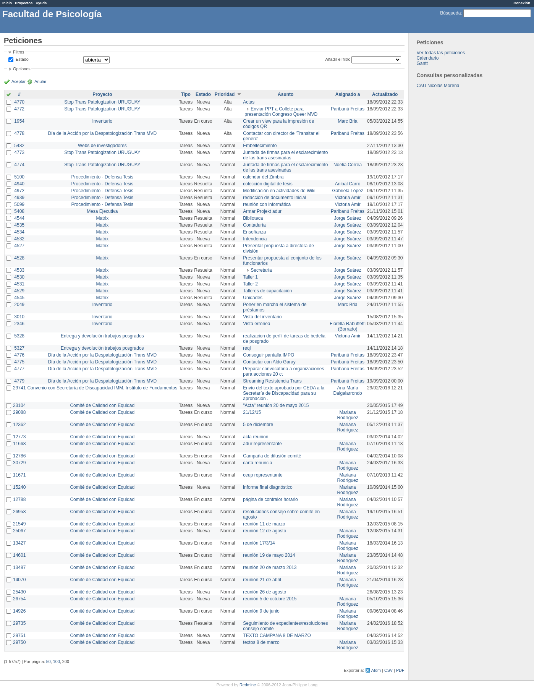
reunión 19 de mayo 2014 (269, 555)
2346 (19, 323)
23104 (19, 405)
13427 (19, 543)
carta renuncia (257, 462)
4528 (19, 258)
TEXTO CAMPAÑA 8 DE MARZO (277, 635)
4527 (19, 245)
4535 (19, 225)
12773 (19, 436)
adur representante (262, 443)
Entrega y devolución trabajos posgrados (102, 336)
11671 (19, 475)
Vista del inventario (262, 316)
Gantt (421, 63)
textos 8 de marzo (261, 642)
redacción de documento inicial (274, 197)
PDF (400, 670)
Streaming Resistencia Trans (272, 381)
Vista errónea (256, 323)
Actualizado (385, 94)
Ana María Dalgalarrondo (347, 390)
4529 (19, 290)
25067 (19, 530)
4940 (19, 183)
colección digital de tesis (267, 183)
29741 (19, 388)
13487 (19, 567)
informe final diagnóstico (267, 487)
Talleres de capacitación (267, 290)
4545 (19, 297)
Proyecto (102, 94)
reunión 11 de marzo (264, 524)
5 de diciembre (258, 424)
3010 (19, 316)
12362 (19, 424)
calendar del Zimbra (263, 177)
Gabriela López (347, 190)
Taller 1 (250, 277)
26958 (19, 511)
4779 (19, 381)
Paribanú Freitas (347, 109)
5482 (19, 145)
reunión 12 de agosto (264, 530)
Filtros (18, 52)
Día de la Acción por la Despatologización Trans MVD (102, 133)
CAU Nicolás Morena (437, 85)
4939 (19, 197)
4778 (19, 133)
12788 (19, 499)
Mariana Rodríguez (347, 415)
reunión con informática (267, 204)
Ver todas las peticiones (440, 52)
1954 (19, 121)
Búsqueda (450, 13)
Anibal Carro (348, 183)
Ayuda (41, 3)
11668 (19, 443)
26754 (19, 598)
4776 (19, 355)
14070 (19, 579)
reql (247, 348)
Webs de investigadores (102, 145)
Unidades (252, 297)
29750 (19, 642)
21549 (19, 524)
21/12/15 (252, 412)
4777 (19, 368)
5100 (19, 177)
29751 (19, 635)
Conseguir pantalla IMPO (268, 355)
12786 (19, 456)
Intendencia (255, 239)
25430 (19, 592)
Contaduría (254, 225)
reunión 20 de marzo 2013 (269, 567)
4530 (19, 277)
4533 (19, 270)
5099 (19, 204)
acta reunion (255, 436)
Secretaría (261, 270)
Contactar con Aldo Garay (269, 362)
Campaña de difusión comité (272, 456)
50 (48, 661)
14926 (19, 611)
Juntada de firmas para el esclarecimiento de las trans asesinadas (285, 155)
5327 (19, 348)
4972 (19, 190)
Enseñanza (254, 232)
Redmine (247, 685)
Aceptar (18, 81)
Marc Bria (347, 121)
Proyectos (23, 3)
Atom (376, 670)
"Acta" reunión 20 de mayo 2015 (276, 405)
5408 (19, 211)
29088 (19, 412)
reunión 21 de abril (262, 579)
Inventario (102, 121)
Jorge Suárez (347, 218)
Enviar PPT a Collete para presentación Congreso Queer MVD (280, 111)
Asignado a (347, 94)
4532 (19, 239)
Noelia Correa (347, 164)
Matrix (102, 218)
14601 (19, 555)
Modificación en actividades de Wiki (279, 190)
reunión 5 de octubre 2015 (269, 598)
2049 (19, 304)
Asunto (285, 94)
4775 (19, 362)
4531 (19, 284)
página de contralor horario (270, 499)
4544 (19, 218)
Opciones (22, 68)
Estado (22, 59)
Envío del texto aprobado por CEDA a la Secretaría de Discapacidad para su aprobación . (283, 393)
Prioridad (225, 94)
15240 (19, 487)
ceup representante (262, 475)
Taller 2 (250, 284)
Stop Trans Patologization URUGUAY (102, 102)
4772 (19, 109)
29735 (19, 623)
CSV (388, 670)
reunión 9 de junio (261, 611)
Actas (248, 102)
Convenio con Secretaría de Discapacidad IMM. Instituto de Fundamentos (102, 388)
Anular (40, 81)
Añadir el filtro (337, 59)
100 (56, 661)
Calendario (427, 58)
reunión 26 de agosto (264, 592)
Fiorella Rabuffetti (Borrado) (348, 326)
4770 (19, 102)
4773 (19, 152)
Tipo (186, 94)
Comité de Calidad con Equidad (102, 405)
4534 (19, 232)
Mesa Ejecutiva (102, 211)
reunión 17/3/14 (259, 543)
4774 (19, 164)
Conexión (521, 3)
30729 (19, 462)
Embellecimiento (260, 145)
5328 (19, 336)
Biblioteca (253, 218)
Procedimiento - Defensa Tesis (102, 177)
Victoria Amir (348, 197)
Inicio (7, 3)
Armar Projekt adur (262, 211)
